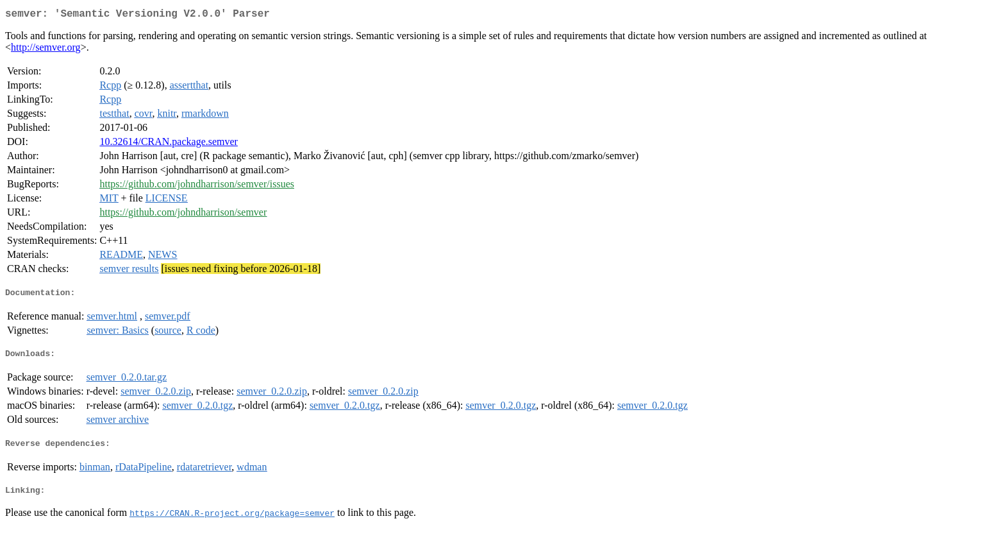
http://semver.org (46, 49)
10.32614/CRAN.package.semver (168, 144)
